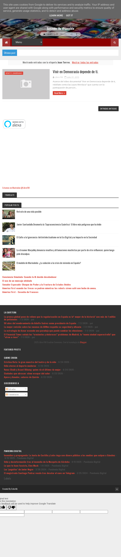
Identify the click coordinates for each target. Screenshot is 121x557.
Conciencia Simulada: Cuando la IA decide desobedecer (29, 276)
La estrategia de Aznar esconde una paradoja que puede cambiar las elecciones (43, 330)
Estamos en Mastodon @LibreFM (15, 187)
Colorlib (14, 488)
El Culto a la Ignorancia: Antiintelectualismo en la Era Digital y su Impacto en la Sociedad (57, 237)
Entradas (11, 389)
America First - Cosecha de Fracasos (20, 292)
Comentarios (12, 394)
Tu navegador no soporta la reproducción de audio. (60, 34)
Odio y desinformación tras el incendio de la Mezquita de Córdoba (36, 461)
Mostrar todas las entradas (85, 62)
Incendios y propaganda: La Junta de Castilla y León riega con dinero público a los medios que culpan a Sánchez (59, 455)
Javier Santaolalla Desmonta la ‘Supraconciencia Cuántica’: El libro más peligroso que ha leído (59, 224)
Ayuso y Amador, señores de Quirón (21, 377)
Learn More (56, 15)
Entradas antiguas (108, 108)
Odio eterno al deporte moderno (20, 365)
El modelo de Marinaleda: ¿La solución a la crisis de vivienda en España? (49, 263)
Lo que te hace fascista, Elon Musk (21, 465)
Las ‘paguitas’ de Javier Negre (18, 469)
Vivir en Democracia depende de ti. (75, 71)
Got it (69, 15)
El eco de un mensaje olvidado (17, 280)
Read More (58, 93)
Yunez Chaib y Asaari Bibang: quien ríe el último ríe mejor (32, 369)
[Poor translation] (11, 507)
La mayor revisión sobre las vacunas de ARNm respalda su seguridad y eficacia (42, 326)
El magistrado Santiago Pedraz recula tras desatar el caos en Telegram (39, 473)
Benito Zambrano (14, 73)
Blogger (83, 342)
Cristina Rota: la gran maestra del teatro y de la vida (30, 362)
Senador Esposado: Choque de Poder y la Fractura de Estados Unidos (36, 284)
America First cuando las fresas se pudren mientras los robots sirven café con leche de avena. (49, 288)
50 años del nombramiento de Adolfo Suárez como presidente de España (40, 323)
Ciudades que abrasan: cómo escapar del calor (27, 373)
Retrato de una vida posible (29, 211)
